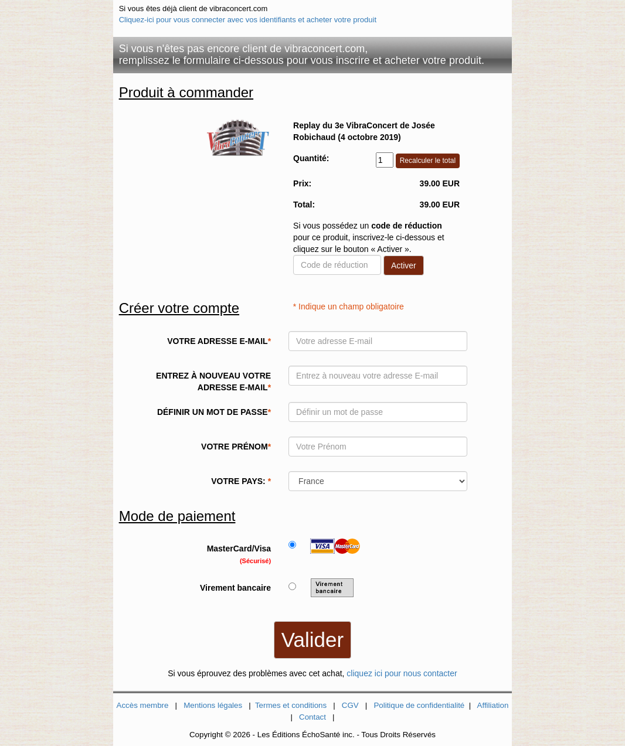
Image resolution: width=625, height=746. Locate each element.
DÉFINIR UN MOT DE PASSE (214, 412)
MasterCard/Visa (239, 554)
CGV (350, 705)
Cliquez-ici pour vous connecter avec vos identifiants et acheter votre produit (247, 19)
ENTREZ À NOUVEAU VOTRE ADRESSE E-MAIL (213, 381)
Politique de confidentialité (418, 705)
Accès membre (143, 705)
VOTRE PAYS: (241, 481)
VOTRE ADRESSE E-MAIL (219, 341)
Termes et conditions (291, 705)
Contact (312, 717)
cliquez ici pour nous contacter (402, 673)
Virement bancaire (235, 587)
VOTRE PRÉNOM (236, 446)
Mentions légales (213, 705)
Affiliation (493, 705)
